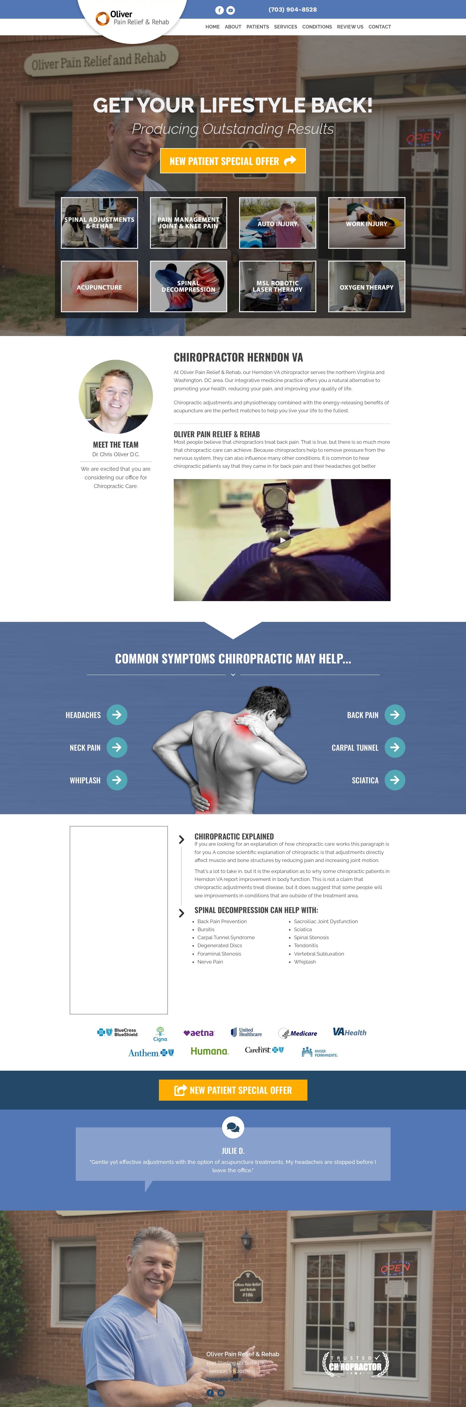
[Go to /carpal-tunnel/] (368, 747)
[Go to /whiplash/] (94, 780)
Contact (380, 27)
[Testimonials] (233, 1154)
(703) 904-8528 (292, 9)
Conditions (317, 27)
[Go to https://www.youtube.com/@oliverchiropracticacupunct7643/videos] (221, 1394)
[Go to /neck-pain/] (94, 747)
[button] (282, 540)
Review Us (350, 27)
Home (213, 27)
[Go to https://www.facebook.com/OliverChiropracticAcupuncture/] (219, 11)
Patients (258, 27)
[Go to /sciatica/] (368, 780)
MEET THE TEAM (116, 444)
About (233, 27)
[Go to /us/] (116, 397)
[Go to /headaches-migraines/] (94, 714)
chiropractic (305, 852)
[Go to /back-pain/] (368, 714)
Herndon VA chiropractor (280, 372)
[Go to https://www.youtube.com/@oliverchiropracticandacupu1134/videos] (230, 11)
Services (285, 27)
